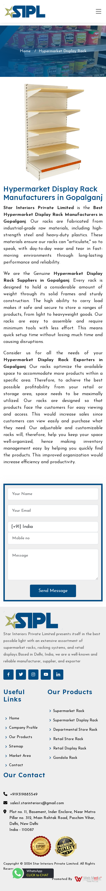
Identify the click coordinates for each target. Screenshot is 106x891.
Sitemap (16, 746)
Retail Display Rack (69, 748)
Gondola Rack (65, 758)
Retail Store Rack (68, 739)
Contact (16, 765)
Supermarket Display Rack (75, 720)
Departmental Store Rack (75, 730)
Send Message (53, 591)
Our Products (20, 737)
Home (25, 51)
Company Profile (23, 728)
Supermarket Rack (68, 711)
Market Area (20, 756)
